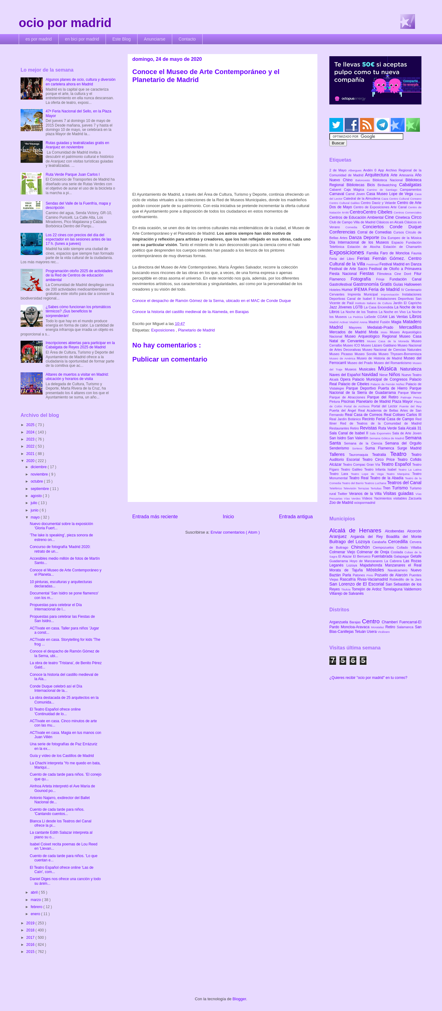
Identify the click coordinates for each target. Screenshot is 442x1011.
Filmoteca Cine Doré (395, 274)
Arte (395, 175)
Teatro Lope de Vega (368, 474)
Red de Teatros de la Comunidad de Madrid (380, 423)
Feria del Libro (343, 259)
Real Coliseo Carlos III (402, 415)
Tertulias (376, 488)
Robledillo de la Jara (405, 579)
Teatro (400, 454)
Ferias (364, 258)
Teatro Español (396, 464)
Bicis (372, 185)
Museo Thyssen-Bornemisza (399, 354)
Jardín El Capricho (407, 303)
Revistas (369, 427)
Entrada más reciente (155, 516)
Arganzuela (339, 622)
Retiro (355, 428)
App (382, 170)
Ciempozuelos (385, 547)
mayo (36, 517)
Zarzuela (415, 498)
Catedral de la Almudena (362, 198)
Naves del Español (345, 375)
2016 (31, 944)
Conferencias (343, 231)
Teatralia (381, 455)
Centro (372, 621)
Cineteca (403, 217)
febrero (37, 907)
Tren (387, 488)
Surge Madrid (409, 448)
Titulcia (346, 589)
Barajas (355, 622)
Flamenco (340, 279)
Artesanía (407, 175)
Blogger (239, 999)
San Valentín (358, 438)
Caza (385, 198)
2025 (31, 425)
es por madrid (38, 39)
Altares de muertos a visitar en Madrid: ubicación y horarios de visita (77, 376)
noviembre (40, 474)
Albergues (355, 170)
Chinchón (362, 547)
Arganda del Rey (368, 537)
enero (36, 914)
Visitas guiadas (399, 493)
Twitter (343, 494)
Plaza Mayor (403, 401)
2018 (31, 930)
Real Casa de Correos (364, 415)
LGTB (358, 307)
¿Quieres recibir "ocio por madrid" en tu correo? (368, 678)
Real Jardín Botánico (345, 419)
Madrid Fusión (380, 322)
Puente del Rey (410, 406)
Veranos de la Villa (366, 494)
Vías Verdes (353, 498)
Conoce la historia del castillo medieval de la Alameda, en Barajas (190, 311)
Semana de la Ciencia (364, 443)
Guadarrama (339, 561)
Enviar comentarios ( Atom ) (235, 532)
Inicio (228, 516)
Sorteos (358, 448)
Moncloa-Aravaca (356, 627)
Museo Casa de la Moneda (389, 341)
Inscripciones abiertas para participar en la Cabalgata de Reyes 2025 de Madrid (80, 345)
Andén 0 (370, 170)
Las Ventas (399, 317)
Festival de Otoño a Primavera (395, 269)
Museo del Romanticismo (393, 363)
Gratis (386, 284)
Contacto (187, 39)
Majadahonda (372, 565)
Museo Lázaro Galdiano (379, 345)
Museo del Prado (360, 363)
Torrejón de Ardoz (367, 589)
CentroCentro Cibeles (372, 212)
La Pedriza (356, 317)
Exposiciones (163, 330)
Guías (398, 284)
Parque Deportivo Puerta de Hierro (378, 388)
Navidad (370, 374)
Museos (352, 369)
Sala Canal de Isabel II (349, 433)
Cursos (400, 232)
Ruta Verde (388, 428)
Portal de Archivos (357, 406)
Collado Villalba (409, 547)
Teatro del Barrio (353, 483)
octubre (37, 481)
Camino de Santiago (383, 189)
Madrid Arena (359, 322)
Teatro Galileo (352, 469)
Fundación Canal (405, 279)
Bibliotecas (357, 185)
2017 (31, 937)
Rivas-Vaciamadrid (373, 579)
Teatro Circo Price (379, 459)
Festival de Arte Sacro (349, 269)
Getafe (415, 556)
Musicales (368, 369)
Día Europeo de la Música (401, 238)
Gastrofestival (341, 284)
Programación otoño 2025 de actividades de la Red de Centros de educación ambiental (79, 275)
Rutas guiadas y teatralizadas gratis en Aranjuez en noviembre (77, 145)
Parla (348, 575)
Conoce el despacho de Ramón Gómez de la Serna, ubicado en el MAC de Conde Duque (211, 300)
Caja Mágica (355, 189)
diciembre (39, 467)
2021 (31, 454)
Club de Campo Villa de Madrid (352, 222)
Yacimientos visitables (391, 498)
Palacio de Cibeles (354, 384)
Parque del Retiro (384, 397)
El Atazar (345, 556)
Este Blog (121, 39)
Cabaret (336, 189)
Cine (390, 217)
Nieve (384, 375)
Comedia (354, 227)
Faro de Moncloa (395, 253)
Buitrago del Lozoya (350, 541)
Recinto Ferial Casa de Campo (388, 419)
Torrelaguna (393, 589)
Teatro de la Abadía (387, 478)
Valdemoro (412, 589)
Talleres (339, 454)
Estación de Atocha (365, 247)
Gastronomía (366, 284)
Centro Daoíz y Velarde (379, 203)
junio (35, 510)
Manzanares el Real (403, 565)
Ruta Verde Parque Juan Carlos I (73, 174)
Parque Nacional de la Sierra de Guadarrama (375, 390)
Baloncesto (364, 180)
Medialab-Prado (383, 327)
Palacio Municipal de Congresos (380, 379)
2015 (31, 952)
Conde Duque (405, 226)
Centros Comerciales (407, 212)
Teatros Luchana (375, 483)
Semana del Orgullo (403, 443)
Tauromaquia (360, 455)
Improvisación (391, 294)
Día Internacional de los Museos (360, 242)
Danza (356, 237)
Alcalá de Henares (357, 530)
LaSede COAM (376, 317)
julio (34, 503)
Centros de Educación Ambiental (357, 217)
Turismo (400, 487)
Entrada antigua (296, 516)
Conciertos (376, 226)
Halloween (412, 284)
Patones (359, 575)
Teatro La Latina (409, 469)
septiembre (40, 489)
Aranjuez (340, 536)
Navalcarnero (399, 570)
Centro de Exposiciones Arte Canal (381, 207)
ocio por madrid (65, 22)
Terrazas (364, 488)
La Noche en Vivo (393, 312)
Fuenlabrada (383, 556)
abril (35, 892)
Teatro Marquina (399, 474)
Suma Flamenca (381, 448)
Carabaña (380, 542)
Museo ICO (352, 345)
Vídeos (368, 498)
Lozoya (353, 565)
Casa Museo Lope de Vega (390, 194)
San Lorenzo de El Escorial (357, 584)
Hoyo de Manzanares (367, 561)
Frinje (382, 279)
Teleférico (336, 488)
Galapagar (402, 556)
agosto (37, 496)
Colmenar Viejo (343, 552)
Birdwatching (388, 185)
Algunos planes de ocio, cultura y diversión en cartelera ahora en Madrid (80, 81)
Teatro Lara (340, 474)
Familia (373, 253)
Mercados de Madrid (349, 332)
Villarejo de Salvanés (346, 593)
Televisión (350, 488)
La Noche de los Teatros (360, 312)
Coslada (398, 552)
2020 (31, 461)
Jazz (333, 307)
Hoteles (335, 290)
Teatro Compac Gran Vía (362, 464)
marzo (36, 900)
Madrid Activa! (339, 322)
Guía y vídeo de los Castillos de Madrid (62, 756)
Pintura (335, 401)
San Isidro (338, 438)
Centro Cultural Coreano (405, 198)
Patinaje (407, 397)
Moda (375, 332)
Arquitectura (378, 174)
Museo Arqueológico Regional (372, 336)
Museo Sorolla (366, 354)
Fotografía (363, 278)
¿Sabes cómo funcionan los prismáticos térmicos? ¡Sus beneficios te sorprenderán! (78, 311)
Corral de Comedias (375, 232)
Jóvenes (345, 307)
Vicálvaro (384, 631)
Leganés (337, 565)
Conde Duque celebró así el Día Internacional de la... (56, 688)
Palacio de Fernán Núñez (387, 384)
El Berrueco (362, 556)
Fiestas (368, 273)
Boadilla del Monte (403, 537)
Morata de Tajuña (347, 570)
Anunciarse (154, 39)
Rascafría (348, 579)
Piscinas (348, 401)
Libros (415, 316)
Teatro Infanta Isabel (381, 469)
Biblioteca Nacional (389, 180)
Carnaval (337, 194)
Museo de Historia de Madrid (380, 358)
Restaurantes (339, 428)
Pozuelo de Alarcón (391, 575)
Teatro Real (359, 478)
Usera (372, 631)
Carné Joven (356, 194)
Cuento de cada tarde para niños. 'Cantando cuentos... (57, 811)
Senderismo (340, 448)
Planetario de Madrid (196, 330)
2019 (31, 923)
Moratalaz (378, 627)
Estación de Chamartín (402, 247)
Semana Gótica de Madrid (387, 438)
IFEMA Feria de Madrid (377, 289)
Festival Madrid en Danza (400, 264)
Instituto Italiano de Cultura (374, 303)
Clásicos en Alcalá (390, 222)
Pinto (370, 575)
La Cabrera (393, 561)
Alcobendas (396, 531)
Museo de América (343, 358)
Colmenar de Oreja (374, 552)
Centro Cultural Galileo (345, 203)
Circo (416, 217)
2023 (31, 439)
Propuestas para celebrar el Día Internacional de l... (56, 607)
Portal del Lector (385, 406)
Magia (397, 322)
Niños (395, 374)
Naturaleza (410, 368)
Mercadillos (410, 327)
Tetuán (361, 631)
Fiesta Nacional (344, 274)
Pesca (417, 397)
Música (389, 368)
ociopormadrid (364, 502)
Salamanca (406, 627)
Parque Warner (409, 392)
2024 (31, 432)
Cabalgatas (410, 184)
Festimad (372, 264)
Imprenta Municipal (364, 294)
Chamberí (390, 622)
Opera (346, 379)
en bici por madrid (82, 39)
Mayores (358, 327)
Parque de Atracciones (348, 397)
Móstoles (377, 569)
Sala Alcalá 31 (409, 428)
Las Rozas (412, 561)
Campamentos (410, 189)
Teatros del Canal (404, 482)
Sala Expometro (381, 433)
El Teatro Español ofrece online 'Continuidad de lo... (55, 711)
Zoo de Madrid (341, 502)
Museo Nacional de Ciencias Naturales (391, 349)
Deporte (372, 237)
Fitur (417, 274)
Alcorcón (414, 531)
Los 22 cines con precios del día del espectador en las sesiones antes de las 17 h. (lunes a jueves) (78, 239)
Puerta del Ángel (343, 410)
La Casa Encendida (379, 307)
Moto (385, 332)
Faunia (416, 253)
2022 (31, 446)
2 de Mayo (338, 170)
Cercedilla (398, 541)
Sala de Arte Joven (406, 433)
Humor (348, 290)
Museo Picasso (342, 354)
